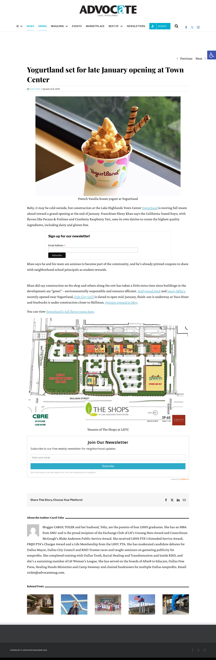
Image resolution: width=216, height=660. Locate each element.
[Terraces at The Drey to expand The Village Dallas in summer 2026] (40, 596)
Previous (186, 58)
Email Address (56, 245)
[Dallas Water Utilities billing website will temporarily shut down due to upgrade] (142, 596)
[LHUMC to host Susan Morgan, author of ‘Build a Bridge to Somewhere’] (74, 596)
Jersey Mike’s (176, 291)
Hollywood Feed (149, 291)
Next (199, 58)
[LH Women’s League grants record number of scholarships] (108, 596)
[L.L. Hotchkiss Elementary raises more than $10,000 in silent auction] (176, 596)
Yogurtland (150, 208)
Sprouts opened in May (121, 302)
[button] (211, 55)
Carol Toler (35, 88)
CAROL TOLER (64, 527)
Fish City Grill (84, 297)
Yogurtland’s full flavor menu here (70, 311)
